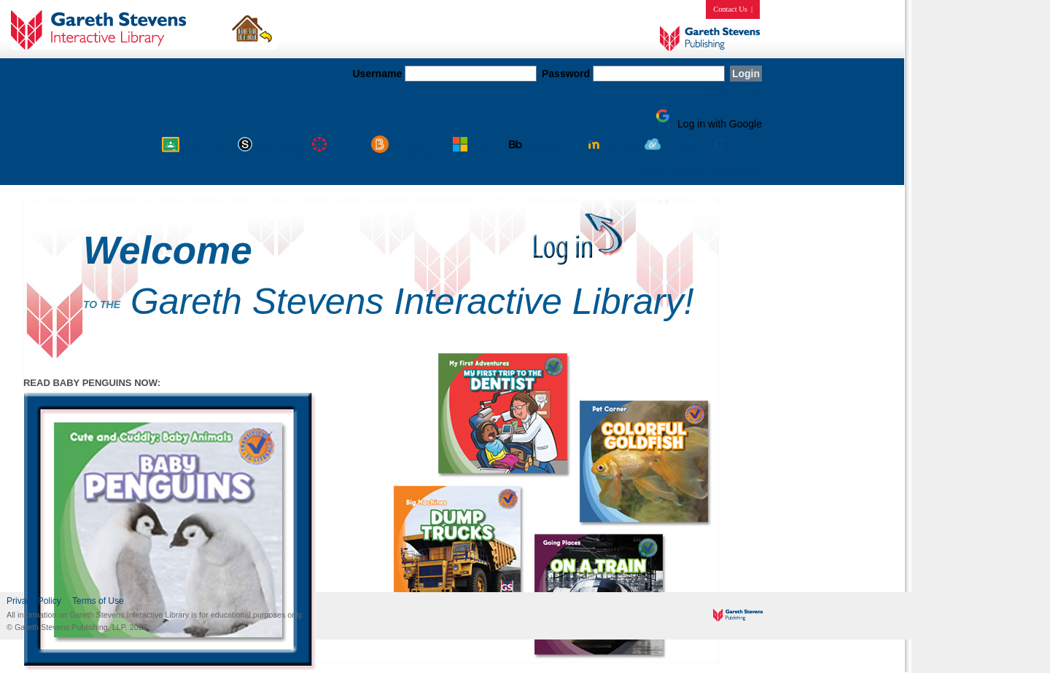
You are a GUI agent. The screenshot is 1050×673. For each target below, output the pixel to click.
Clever (735, 151)
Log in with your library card (699, 171)
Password (566, 73)
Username (377, 73)
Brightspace (410, 151)
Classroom (198, 151)
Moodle (612, 151)
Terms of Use (98, 601)
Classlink (675, 151)
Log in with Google (706, 124)
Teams (478, 151)
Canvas (339, 151)
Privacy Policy (34, 601)
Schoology (271, 151)
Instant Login (733, 94)
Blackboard (544, 151)
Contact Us (730, 9)
